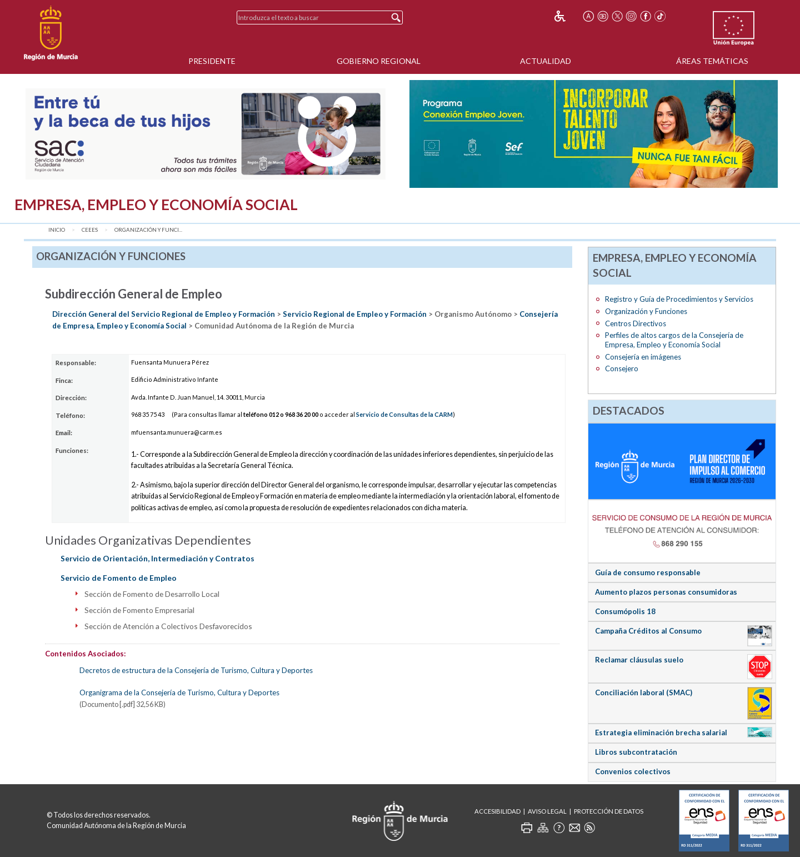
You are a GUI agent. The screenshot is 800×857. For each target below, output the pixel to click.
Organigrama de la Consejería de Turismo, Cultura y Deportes (179, 692)
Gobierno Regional (379, 61)
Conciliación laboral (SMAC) (643, 692)
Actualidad (545, 61)
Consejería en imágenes (643, 356)
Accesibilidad (497, 811)
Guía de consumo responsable (648, 572)
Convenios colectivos (633, 771)
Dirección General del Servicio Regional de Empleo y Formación (163, 314)
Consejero (621, 368)
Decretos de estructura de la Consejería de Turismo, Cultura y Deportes (196, 670)
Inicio (56, 230)
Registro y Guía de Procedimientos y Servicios (679, 299)
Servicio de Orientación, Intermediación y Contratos (157, 558)
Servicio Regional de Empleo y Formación (355, 314)
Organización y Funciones (646, 311)
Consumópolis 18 (625, 611)
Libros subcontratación (636, 752)
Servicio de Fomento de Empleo (119, 577)
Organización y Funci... (148, 230)
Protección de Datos (608, 811)
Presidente (212, 61)
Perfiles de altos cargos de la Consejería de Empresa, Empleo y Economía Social (674, 340)
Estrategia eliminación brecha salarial (661, 732)
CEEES (90, 230)
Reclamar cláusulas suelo (639, 659)
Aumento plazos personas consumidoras (666, 591)
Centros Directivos (635, 323)
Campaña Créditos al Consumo (648, 630)
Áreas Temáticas (712, 61)
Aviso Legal (547, 811)
